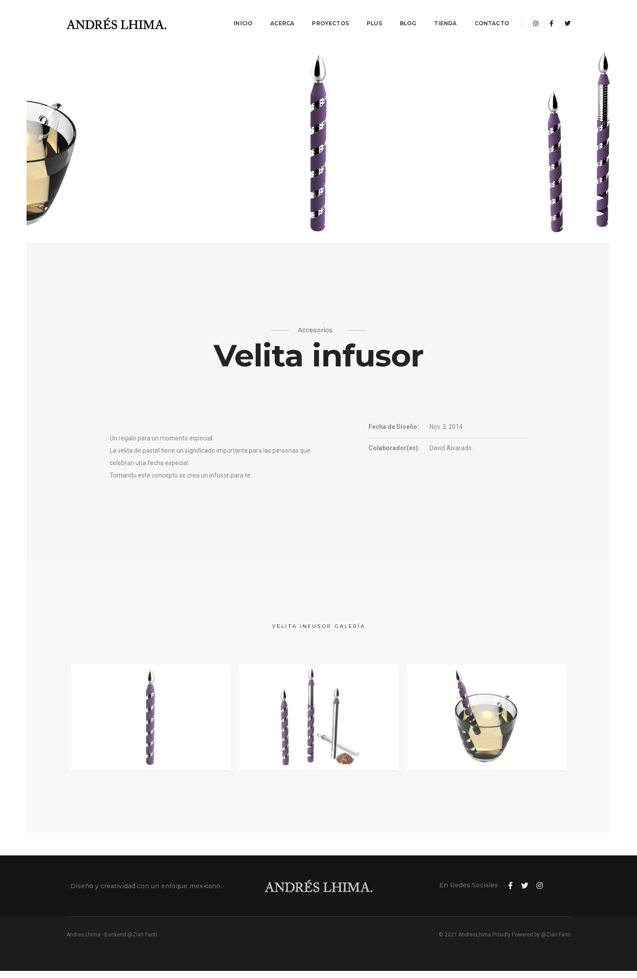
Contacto (492, 15)
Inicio (243, 15)
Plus (374, 15)
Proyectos (330, 15)
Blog (408, 15)
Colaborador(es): (394, 455)
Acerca (282, 15)
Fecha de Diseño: (393, 434)
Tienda (445, 15)
